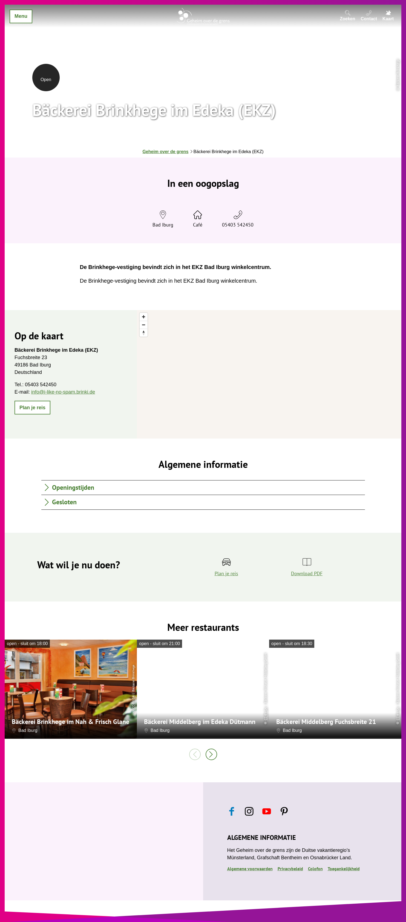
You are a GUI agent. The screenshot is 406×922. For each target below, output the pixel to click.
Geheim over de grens (165, 151)
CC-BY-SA (133, 702)
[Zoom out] (144, 325)
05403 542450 (238, 225)
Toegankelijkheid (344, 868)
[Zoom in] (144, 317)
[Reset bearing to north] (144, 333)
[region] (269, 374)
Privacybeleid (290, 868)
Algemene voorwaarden (250, 868)
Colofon (315, 868)
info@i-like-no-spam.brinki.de (63, 392)
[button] (32, 407)
